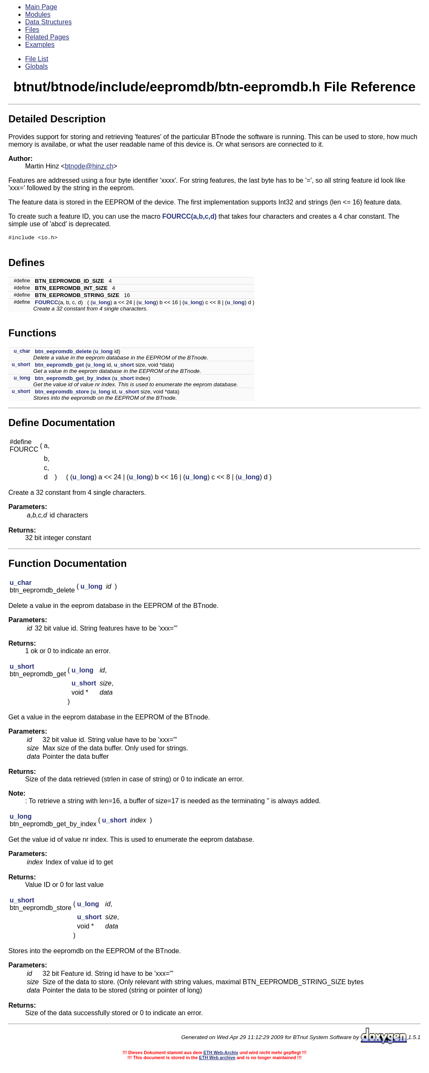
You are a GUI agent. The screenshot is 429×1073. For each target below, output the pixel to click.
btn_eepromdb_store (62, 393)
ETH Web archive (217, 1058)
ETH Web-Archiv (220, 1053)
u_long (102, 303)
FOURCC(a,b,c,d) (189, 216)
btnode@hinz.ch (89, 166)
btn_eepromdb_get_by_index (73, 379)
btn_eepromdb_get (59, 366)
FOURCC (46, 303)
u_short (21, 366)
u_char (22, 352)
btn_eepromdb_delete (63, 352)
